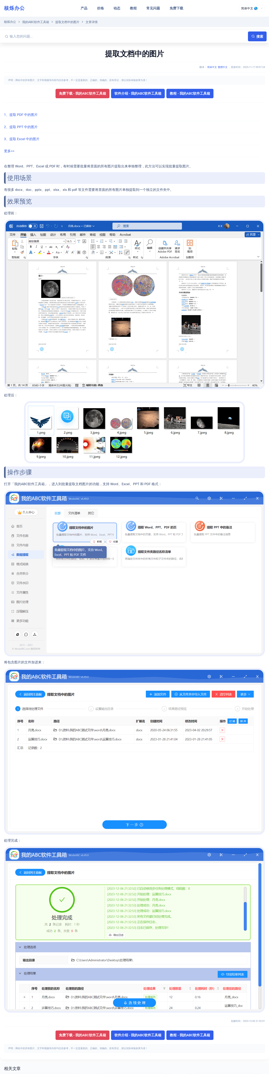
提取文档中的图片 (67, 22)
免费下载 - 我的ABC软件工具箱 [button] (82, 93)
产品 (84, 8)
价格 (100, 8)
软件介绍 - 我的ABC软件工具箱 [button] (138, 93)
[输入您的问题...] (128, 36)
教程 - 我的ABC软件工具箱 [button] (190, 93)
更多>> (9, 151)
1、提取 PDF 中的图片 (21, 115)
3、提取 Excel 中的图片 (21, 139)
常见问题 (153, 8)
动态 (116, 8)
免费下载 (176, 8)
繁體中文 (223, 67)
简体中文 (212, 67)
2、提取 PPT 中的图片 (21, 127)
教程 (133, 8)
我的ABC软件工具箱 (35, 22)
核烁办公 (14, 8)
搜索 (257, 36)
